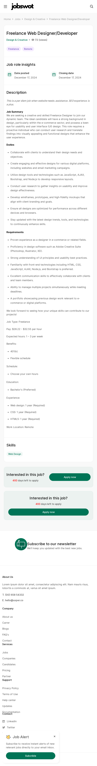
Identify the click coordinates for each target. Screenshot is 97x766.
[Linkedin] (10, 721)
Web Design (14, 454)
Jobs (17, 19)
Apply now (70, 477)
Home (7, 19)
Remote (28, 49)
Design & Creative (34, 19)
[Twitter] (10, 727)
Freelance (13, 49)
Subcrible (30, 755)
